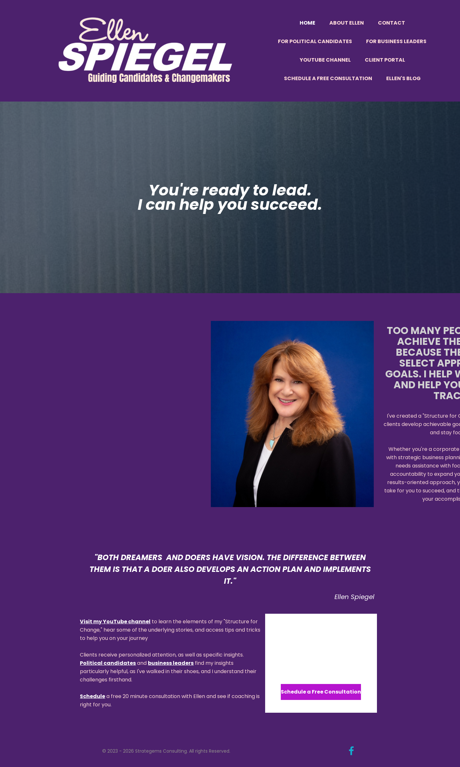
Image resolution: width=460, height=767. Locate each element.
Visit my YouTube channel (115, 621)
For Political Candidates (315, 41)
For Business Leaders (396, 41)
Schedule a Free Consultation (328, 78)
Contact (391, 23)
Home (307, 23)
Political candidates (108, 663)
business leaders (171, 663)
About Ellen (346, 23)
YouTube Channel (325, 60)
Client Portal (385, 60)
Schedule (92, 696)
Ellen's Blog (403, 78)
